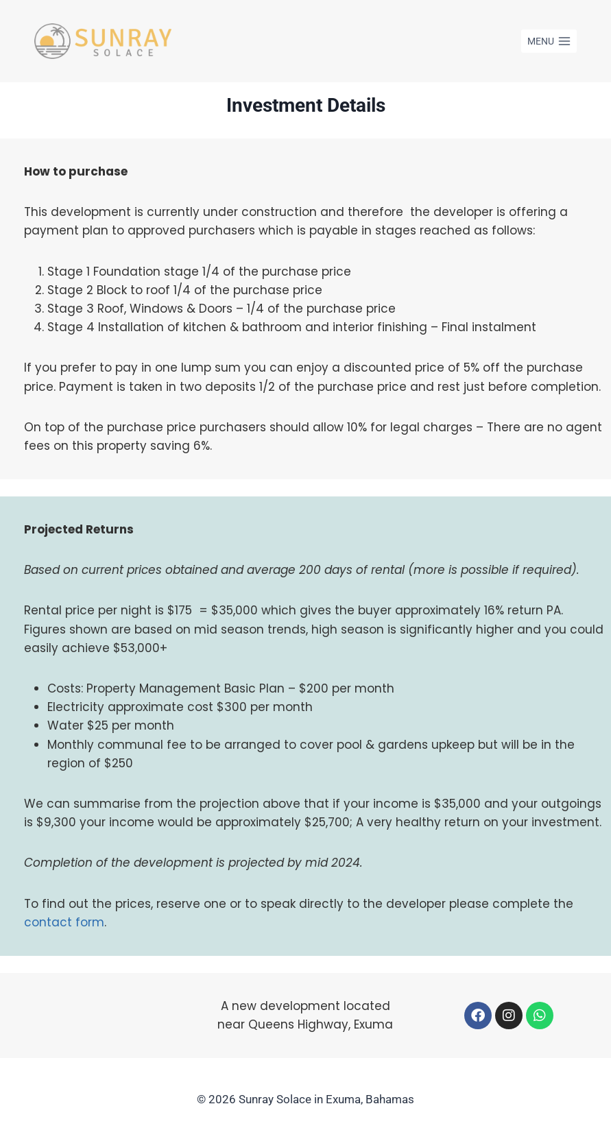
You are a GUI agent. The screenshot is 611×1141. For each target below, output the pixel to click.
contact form (64, 922)
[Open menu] (549, 41)
